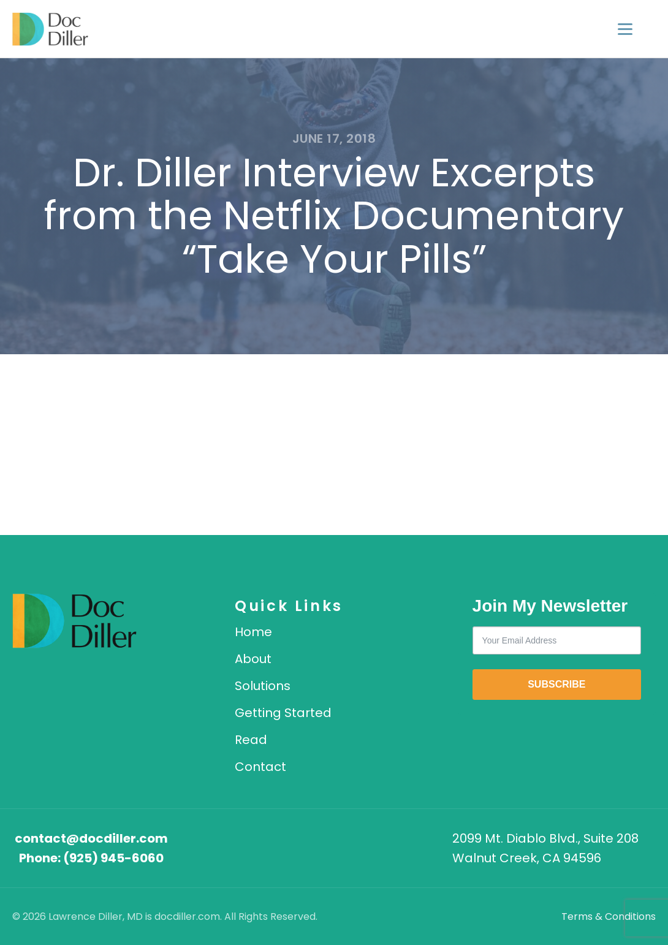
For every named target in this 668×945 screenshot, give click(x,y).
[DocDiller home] (74, 620)
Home (253, 631)
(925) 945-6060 (113, 858)
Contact (260, 766)
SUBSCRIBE (556, 684)
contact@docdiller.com (91, 838)
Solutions (262, 685)
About (253, 658)
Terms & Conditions (608, 916)
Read (251, 739)
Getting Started (283, 712)
